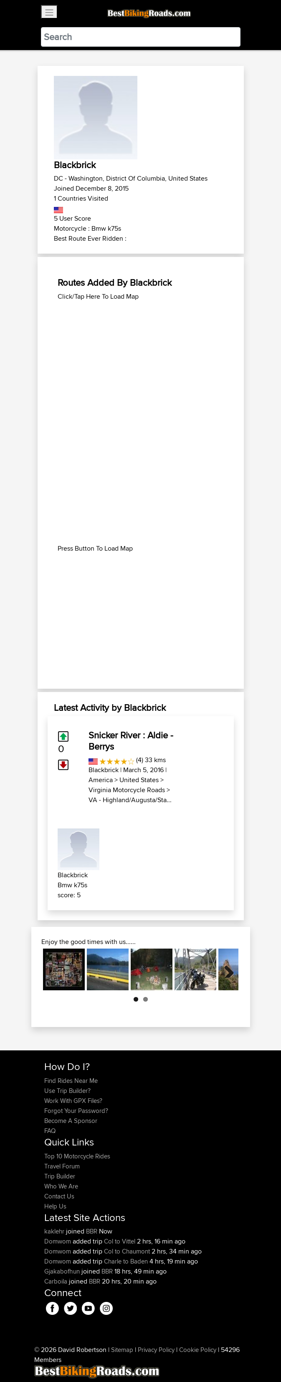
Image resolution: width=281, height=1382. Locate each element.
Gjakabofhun (62, 1271)
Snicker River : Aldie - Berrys (131, 740)
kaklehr (55, 1231)
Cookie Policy (197, 1349)
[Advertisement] (141, 360)
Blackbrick (104, 770)
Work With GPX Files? (73, 1100)
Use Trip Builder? (67, 1090)
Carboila (56, 1281)
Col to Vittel (119, 1241)
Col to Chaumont (127, 1251)
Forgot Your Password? (76, 1110)
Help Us (55, 1206)
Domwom (58, 1241)
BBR (91, 1231)
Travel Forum (62, 1166)
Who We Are (61, 1186)
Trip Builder (59, 1176)
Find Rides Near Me (71, 1080)
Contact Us (59, 1196)
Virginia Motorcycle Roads (127, 790)
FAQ (50, 1130)
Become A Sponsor (70, 1120)
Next (226, 969)
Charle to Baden (126, 1261)
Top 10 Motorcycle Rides (77, 1156)
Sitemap (122, 1349)
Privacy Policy (156, 1349)
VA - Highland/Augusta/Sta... (130, 800)
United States (139, 780)
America (101, 780)
